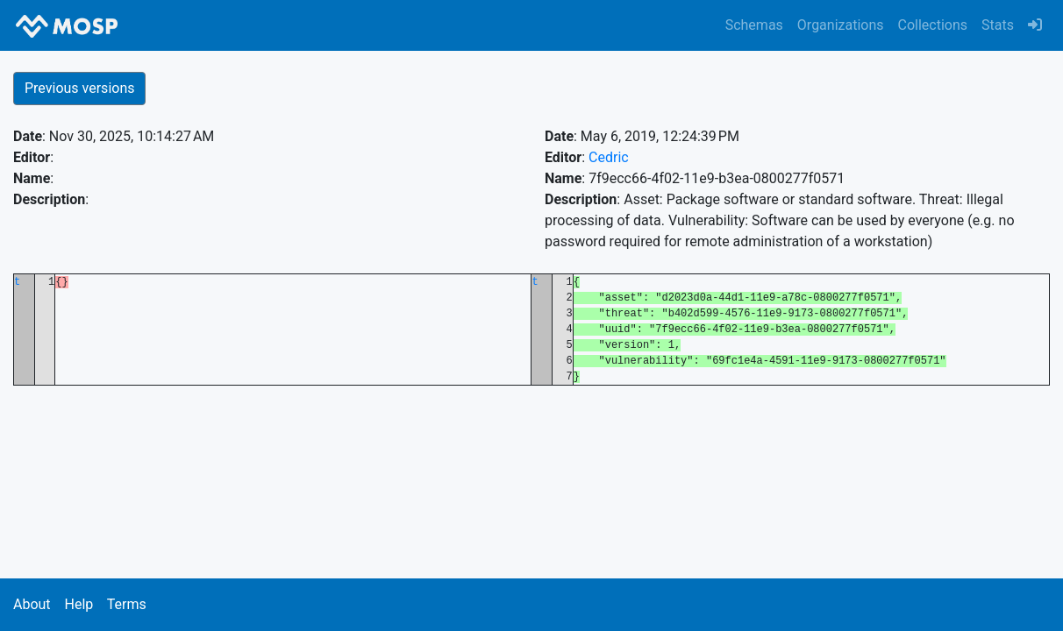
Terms (126, 604)
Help (78, 604)
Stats (997, 25)
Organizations (840, 25)
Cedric (609, 157)
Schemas (754, 25)
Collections (933, 25)
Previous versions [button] (79, 88)
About (32, 604)
